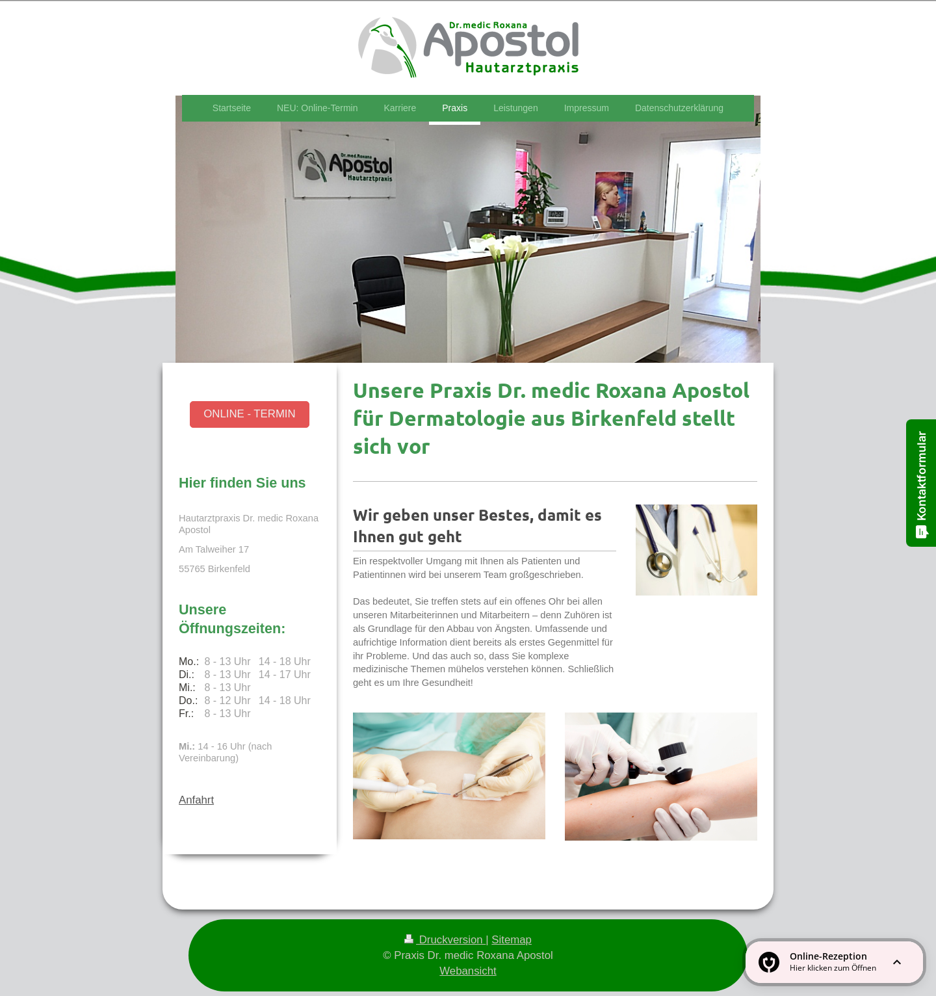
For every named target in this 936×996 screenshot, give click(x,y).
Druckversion (445, 940)
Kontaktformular (922, 484)
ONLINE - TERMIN (249, 414)
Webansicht (467, 971)
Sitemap (511, 940)
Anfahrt (196, 800)
